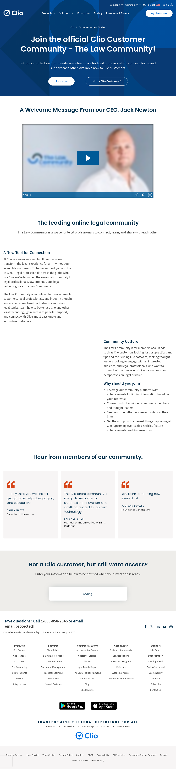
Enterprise (83, 13)
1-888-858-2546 (54, 621)
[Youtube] (164, 627)
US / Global (151, 4)
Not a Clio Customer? (107, 81)
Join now (61, 81)
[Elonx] (151, 627)
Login (168, 4)
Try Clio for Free (159, 13)
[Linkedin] (158, 627)
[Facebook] (145, 627)
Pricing (98, 13)
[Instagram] (171, 627)
